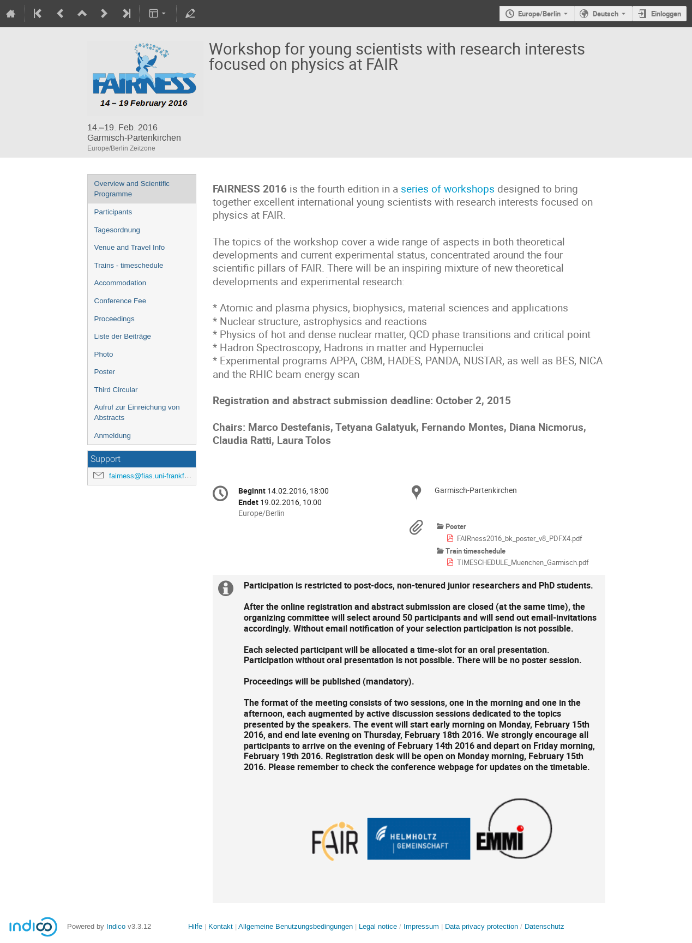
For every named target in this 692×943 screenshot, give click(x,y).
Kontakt (220, 926)
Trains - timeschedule (129, 265)
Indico (115, 926)
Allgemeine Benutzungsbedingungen (295, 926)
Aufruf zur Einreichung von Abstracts (137, 412)
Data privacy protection (482, 926)
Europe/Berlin (539, 14)
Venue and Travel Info (129, 247)
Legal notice (379, 926)
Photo (103, 354)
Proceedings (114, 319)
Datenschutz (544, 926)
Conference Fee (120, 301)
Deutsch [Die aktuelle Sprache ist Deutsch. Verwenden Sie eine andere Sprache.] (605, 14)
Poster (105, 372)
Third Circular (116, 390)
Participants (113, 212)
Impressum (421, 926)
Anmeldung (112, 435)
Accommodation (120, 283)
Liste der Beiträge (122, 336)
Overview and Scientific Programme (132, 188)
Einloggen (666, 14)
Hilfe (195, 926)
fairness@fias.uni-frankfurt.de (155, 475)
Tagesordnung (117, 230)
